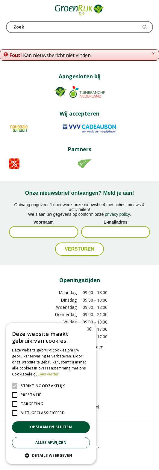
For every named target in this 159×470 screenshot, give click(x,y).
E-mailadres (115, 222)
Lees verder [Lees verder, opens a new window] (48, 374)
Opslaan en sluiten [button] (51, 426)
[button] (51, 455)
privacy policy (117, 214)
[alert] (51, 393)
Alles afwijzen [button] (51, 442)
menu (10, 10)
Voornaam (44, 222)
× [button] (89, 329)
